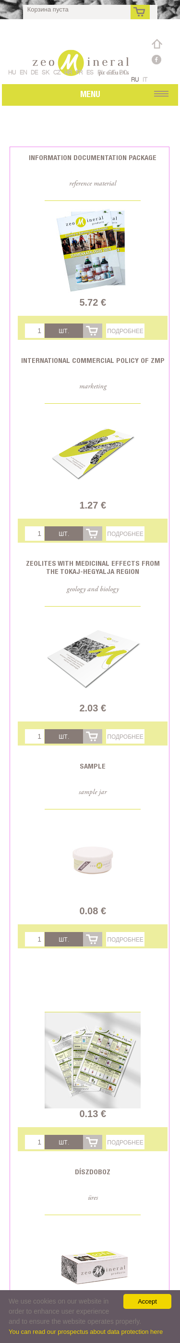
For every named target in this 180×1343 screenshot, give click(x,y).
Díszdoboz (92, 1172)
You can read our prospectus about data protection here (86, 1331)
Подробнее (125, 331)
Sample (93, 766)
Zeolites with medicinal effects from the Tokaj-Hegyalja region (93, 567)
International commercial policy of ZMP (93, 360)
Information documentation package (92, 157)
